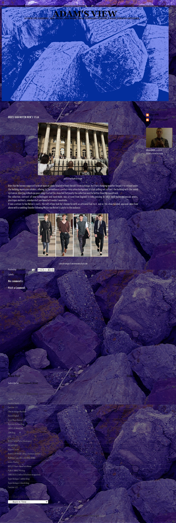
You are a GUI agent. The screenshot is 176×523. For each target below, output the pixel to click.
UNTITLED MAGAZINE (15, 428)
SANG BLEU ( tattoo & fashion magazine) (24, 475)
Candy (10, 399)
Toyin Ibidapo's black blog (18, 483)
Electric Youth (13, 403)
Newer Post (14, 376)
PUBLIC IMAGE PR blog (16, 471)
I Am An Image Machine (17, 412)
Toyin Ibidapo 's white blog (19, 479)
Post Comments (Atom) (28, 383)
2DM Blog (11, 433)
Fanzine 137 (13, 407)
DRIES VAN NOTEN (21, 275)
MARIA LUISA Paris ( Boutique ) (20, 441)
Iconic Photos (13, 462)
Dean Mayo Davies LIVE (17, 420)
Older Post (132, 376)
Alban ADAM (154, 115)
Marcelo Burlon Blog (16, 424)
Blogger (102, 516)
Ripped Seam (13, 450)
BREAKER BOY (13, 445)
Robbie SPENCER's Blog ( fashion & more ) (25, 454)
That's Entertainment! (159, 120)
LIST (9, 437)
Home (73, 376)
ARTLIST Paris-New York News (20, 466)
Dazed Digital (13, 416)
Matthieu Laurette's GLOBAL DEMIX (21, 458)
